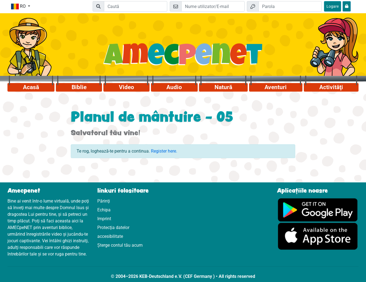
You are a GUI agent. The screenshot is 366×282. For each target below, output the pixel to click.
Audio (174, 87)
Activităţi (331, 87)
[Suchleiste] (135, 6)
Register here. (164, 151)
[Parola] (290, 6)
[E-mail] (213, 6)
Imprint (104, 218)
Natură (223, 87)
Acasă (31, 87)
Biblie (79, 87)
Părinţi (103, 201)
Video (126, 87)
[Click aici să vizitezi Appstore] (318, 236)
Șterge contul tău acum (120, 245)
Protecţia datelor (113, 227)
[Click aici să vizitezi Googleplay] (318, 209)
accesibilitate (110, 236)
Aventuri (276, 87)
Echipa (104, 209)
